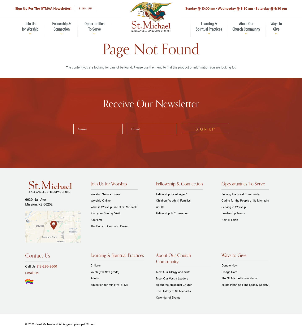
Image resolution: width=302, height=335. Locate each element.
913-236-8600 (46, 266)
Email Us (31, 272)
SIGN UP (85, 8)
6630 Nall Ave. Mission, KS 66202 (38, 201)
